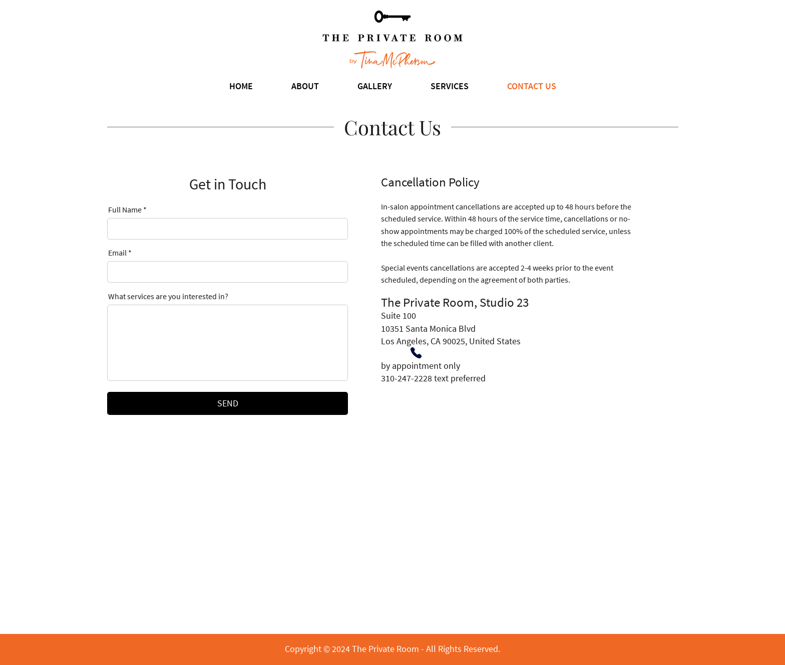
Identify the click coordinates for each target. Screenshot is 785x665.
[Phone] (416, 352)
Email (117, 253)
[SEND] (227, 403)
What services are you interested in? (168, 296)
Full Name (125, 209)
